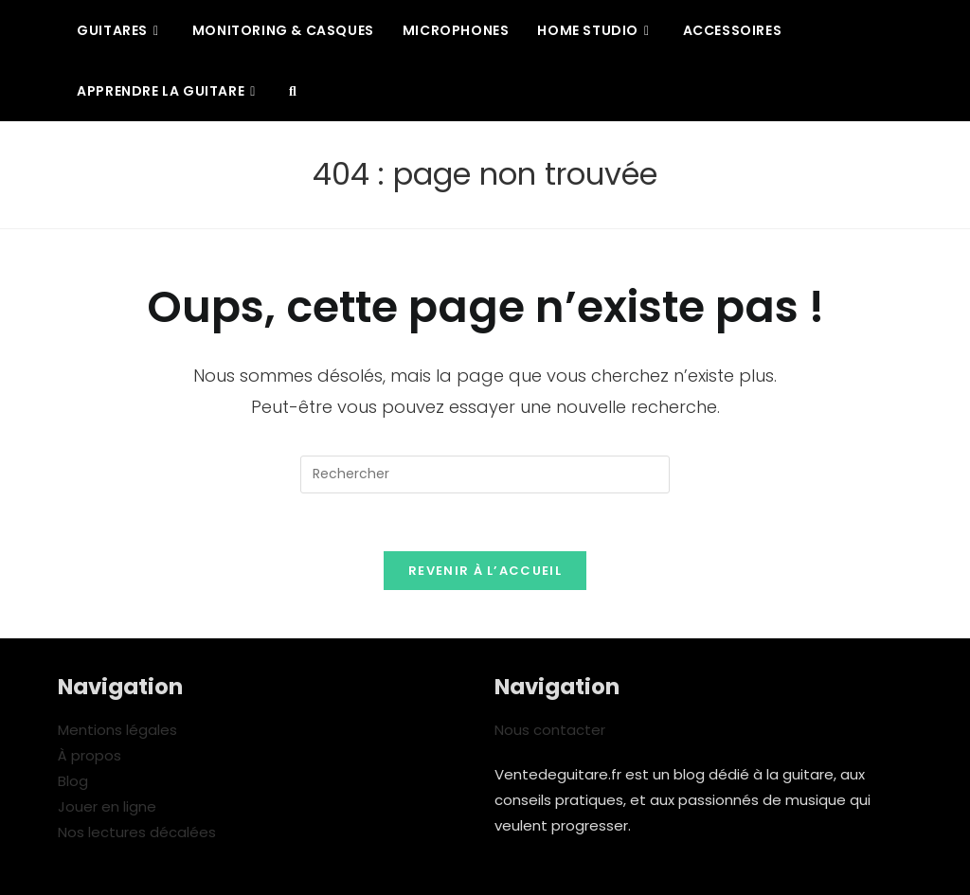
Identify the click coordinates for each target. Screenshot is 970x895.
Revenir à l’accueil (485, 571)
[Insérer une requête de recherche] (485, 474)
